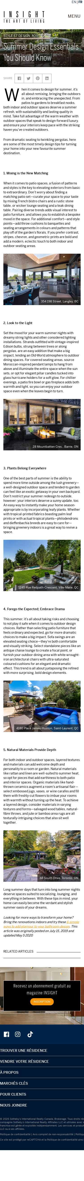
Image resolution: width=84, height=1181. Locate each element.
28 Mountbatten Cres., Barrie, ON (55, 446)
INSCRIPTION (42, 1001)
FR (80, 2)
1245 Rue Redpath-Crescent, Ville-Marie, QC (48, 587)
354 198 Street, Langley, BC (59, 301)
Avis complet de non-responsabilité (53, 1134)
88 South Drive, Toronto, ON (59, 878)
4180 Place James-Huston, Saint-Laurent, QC (47, 728)
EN (74, 2)
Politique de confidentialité (15, 1134)
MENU (74, 16)
